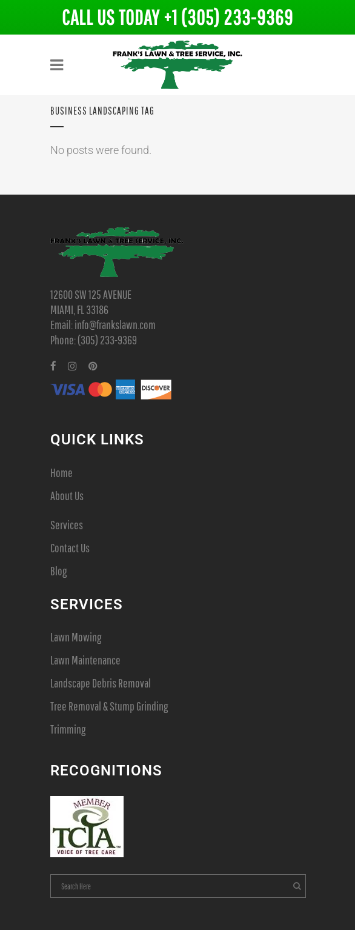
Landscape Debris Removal (100, 683)
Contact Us (70, 548)
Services (66, 525)
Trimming (67, 729)
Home (61, 473)
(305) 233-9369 (107, 340)
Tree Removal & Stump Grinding (109, 706)
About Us (67, 496)
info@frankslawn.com (115, 325)
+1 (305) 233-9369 (228, 17)
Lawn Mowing (75, 637)
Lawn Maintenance (85, 660)
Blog (58, 571)
